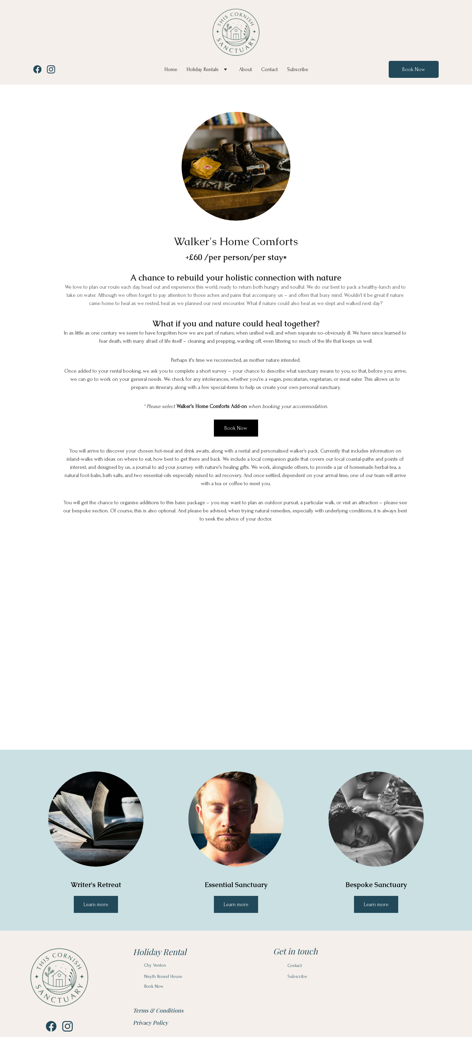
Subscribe (297, 69)
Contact (269, 69)
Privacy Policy (150, 1022)
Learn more (236, 904)
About (245, 69)
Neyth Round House (163, 976)
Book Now (413, 69)
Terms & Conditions (158, 1010)
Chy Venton (155, 965)
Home (170, 69)
